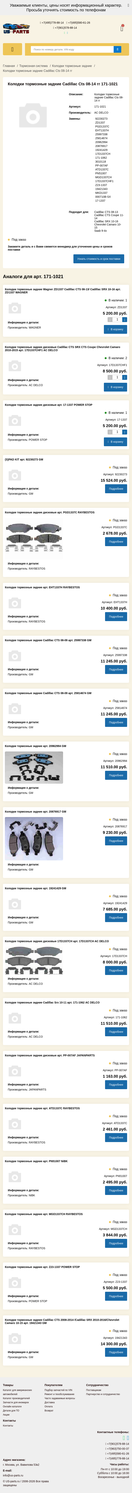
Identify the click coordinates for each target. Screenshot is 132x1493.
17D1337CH (102, 153)
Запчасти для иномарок (16, 1402)
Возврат (49, 1410)
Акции (6, 1414)
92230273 (101, 118)
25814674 (101, 138)
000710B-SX (103, 196)
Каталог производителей (16, 1398)
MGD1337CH (103, 177)
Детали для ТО (11, 1410)
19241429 (101, 149)
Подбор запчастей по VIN (58, 1390)
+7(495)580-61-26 (78, 22)
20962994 (101, 142)
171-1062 (101, 157)
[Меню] (12, 49)
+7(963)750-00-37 (117, 1448)
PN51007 (101, 173)
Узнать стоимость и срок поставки (98, 258)
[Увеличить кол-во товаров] (124, 319)
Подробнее (116, 488)
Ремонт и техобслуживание (59, 1394)
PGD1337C (102, 126)
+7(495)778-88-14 (52, 22)
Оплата (49, 1406)
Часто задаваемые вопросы (60, 1398)
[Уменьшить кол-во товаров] (110, 319)
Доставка (50, 1402)
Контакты (8, 1425)
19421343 (101, 189)
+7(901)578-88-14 (65, 27)
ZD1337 (100, 122)
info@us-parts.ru (13, 1475)
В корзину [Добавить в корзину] (115, 329)
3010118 (100, 161)
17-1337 (100, 200)
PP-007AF (101, 165)
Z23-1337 (101, 185)
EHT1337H (102, 130)
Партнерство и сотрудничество (103, 1394)
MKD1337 (101, 192)
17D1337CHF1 (104, 181)
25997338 (101, 134)
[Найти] (117, 49)
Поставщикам (93, 1390)
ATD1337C (102, 169)
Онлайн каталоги (12, 1406)
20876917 (101, 146)
